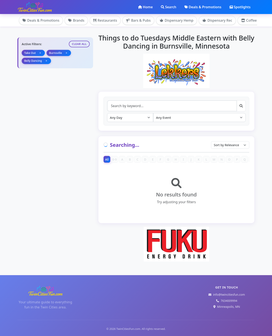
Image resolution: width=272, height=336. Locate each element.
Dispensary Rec (217, 20)
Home (145, 7)
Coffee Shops (254, 20)
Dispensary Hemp (176, 20)
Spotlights (240, 7)
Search (168, 7)
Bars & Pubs (138, 20)
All (107, 159)
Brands (76, 20)
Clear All (79, 44)
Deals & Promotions (202, 7)
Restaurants (105, 20)
